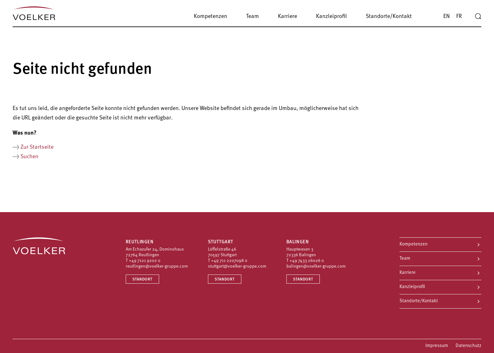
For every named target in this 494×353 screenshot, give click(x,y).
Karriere (407, 272)
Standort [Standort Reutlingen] (142, 279)
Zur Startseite (37, 147)
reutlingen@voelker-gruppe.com (157, 266)
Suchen (29, 157)
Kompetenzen (413, 244)
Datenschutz (468, 346)
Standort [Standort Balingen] (303, 279)
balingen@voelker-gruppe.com (316, 266)
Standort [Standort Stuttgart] (225, 279)
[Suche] (478, 16)
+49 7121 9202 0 (144, 260)
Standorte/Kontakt (418, 301)
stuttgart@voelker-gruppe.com (237, 266)
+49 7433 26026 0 (307, 260)
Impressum (436, 346)
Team (404, 258)
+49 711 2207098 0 (229, 260)
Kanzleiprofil (412, 287)
